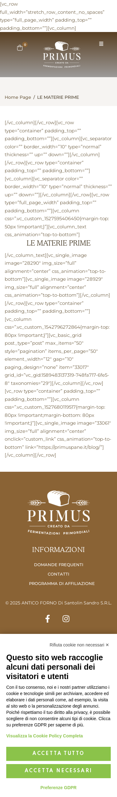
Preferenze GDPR (59, 787)
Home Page (18, 97)
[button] (101, 44)
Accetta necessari (59, 770)
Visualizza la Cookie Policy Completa (44, 735)
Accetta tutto (58, 753)
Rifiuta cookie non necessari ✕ (79, 644)
